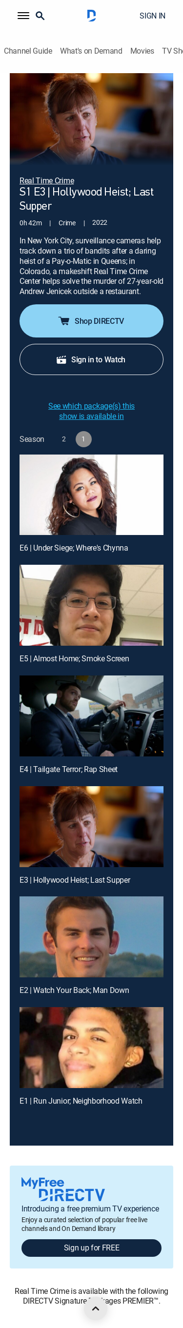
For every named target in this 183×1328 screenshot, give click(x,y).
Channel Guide (28, 51)
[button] (23, 15)
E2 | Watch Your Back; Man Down (74, 990)
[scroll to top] (95, 1308)
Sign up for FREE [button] (92, 1247)
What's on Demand (91, 51)
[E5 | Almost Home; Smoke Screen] (91, 605)
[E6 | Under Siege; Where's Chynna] (91, 495)
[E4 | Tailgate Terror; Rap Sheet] (91, 715)
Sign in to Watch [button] (90, 359)
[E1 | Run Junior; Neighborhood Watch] (91, 1047)
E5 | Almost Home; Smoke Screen (74, 658)
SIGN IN (152, 15)
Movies (142, 51)
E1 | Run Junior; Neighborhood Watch (81, 1100)
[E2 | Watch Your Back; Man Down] (91, 936)
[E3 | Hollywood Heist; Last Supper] (91, 826)
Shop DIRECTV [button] (90, 321)
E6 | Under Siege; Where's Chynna (74, 547)
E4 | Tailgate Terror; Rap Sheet (69, 769)
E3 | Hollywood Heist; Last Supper (75, 879)
